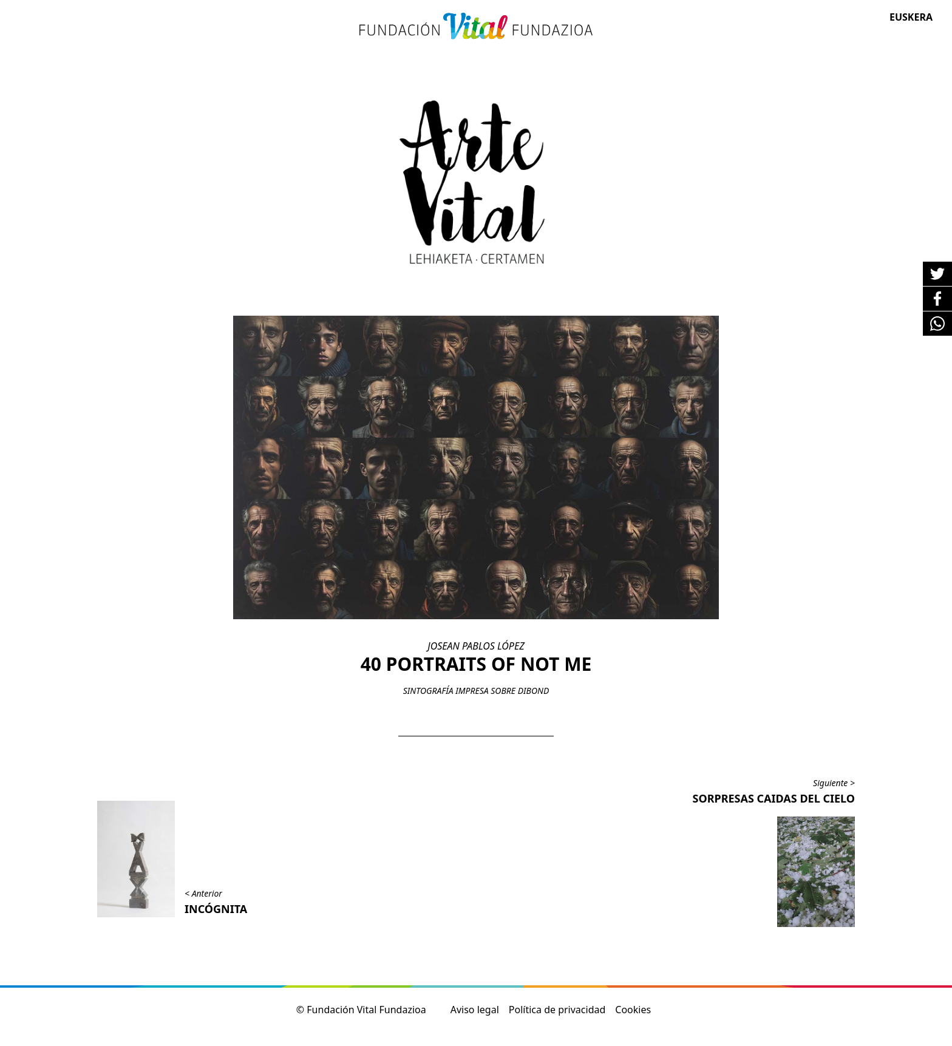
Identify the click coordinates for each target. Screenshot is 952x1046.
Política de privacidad (557, 1009)
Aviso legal (474, 1009)
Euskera (911, 17)
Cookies (633, 1009)
